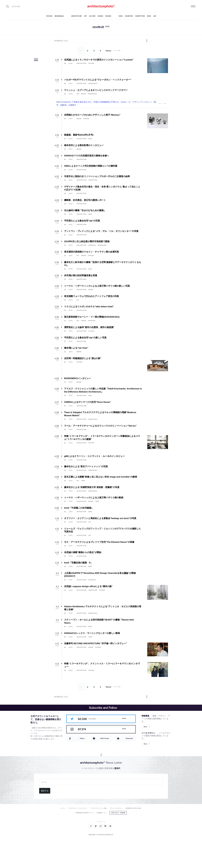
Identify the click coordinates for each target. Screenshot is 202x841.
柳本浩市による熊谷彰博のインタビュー (84, 145)
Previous (160, 103)
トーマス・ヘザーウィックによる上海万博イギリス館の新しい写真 (97, 286)
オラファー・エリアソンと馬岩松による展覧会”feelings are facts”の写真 (100, 518)
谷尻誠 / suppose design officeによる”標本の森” (88, 586)
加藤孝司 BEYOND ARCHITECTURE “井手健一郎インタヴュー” (95, 643)
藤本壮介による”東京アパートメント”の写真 (86, 466)
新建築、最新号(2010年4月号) (78, 135)
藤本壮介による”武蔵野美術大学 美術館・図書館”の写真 (91, 487)
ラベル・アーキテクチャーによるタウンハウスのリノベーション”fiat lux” (100, 426)
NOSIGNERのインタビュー (77, 378)
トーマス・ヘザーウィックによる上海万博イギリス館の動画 (93, 497)
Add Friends (104, 738)
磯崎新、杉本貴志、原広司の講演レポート (85, 200)
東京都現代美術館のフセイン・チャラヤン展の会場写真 (91, 252)
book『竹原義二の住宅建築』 (78, 508)
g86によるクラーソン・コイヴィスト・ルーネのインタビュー (94, 456)
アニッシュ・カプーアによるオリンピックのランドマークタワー (96, 90)
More (145, 727)
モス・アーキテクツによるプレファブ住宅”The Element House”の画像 (99, 542)
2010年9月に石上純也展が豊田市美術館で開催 (87, 241)
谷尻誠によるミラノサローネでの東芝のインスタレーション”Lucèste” (99, 60)
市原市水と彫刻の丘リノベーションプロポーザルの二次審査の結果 (97, 176)
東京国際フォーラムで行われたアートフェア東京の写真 (91, 296)
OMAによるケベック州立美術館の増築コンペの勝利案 (90, 166)
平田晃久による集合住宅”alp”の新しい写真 (85, 337)
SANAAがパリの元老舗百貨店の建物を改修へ (86, 155)
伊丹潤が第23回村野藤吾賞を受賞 (80, 275)
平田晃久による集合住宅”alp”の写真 (82, 220)
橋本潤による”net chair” (76, 348)
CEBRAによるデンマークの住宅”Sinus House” (87, 402)
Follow (124, 718)
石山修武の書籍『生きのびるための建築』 (85, 210)
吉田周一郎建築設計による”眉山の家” (82, 358)
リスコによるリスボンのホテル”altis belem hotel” (89, 306)
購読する (44, 791)
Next (164, 103)
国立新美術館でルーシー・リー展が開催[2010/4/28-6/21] (91, 317)
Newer (114, 51)
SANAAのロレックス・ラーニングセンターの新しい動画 (92, 633)
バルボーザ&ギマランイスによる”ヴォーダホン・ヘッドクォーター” (97, 79)
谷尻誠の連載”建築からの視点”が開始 (82, 552)
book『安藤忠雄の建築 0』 (78, 562)
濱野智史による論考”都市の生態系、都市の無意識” (89, 327)
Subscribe (129, 738)
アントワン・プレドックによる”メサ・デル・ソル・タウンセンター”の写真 (101, 231)
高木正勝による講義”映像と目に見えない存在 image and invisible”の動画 (100, 477)
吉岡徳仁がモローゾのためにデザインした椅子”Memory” (92, 115)
